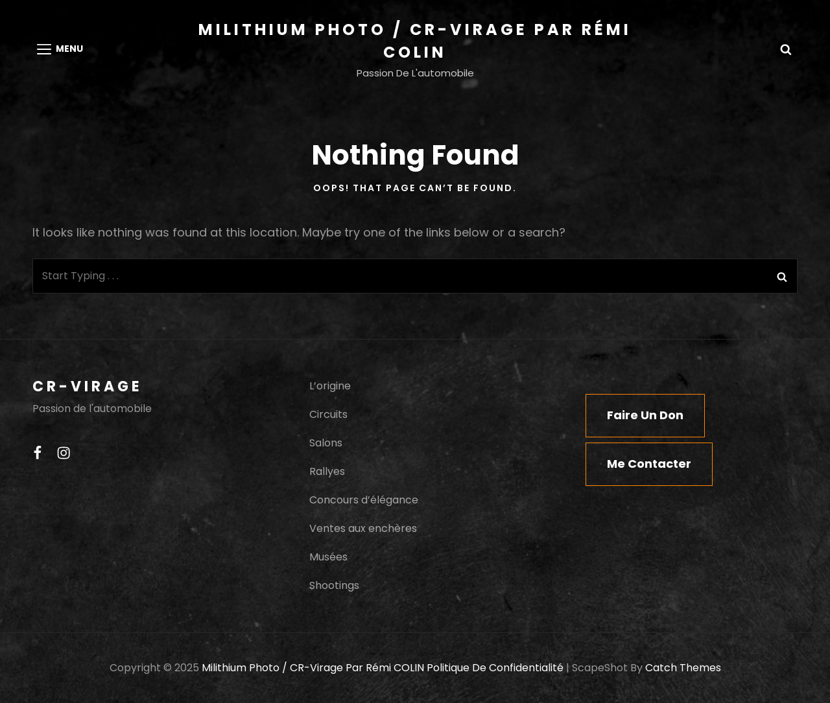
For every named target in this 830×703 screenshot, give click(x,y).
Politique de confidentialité (495, 667)
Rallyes (327, 471)
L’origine (330, 385)
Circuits (328, 414)
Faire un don (645, 415)
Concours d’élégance (363, 499)
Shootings (334, 585)
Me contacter (649, 463)
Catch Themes (683, 667)
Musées (328, 556)
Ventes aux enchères (363, 528)
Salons (325, 442)
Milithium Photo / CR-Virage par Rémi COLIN (313, 667)
